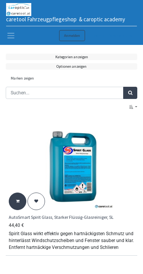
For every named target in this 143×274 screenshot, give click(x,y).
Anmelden (72, 35)
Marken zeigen (22, 78)
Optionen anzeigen (71, 66)
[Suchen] (130, 93)
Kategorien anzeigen (71, 56)
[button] (133, 107)
